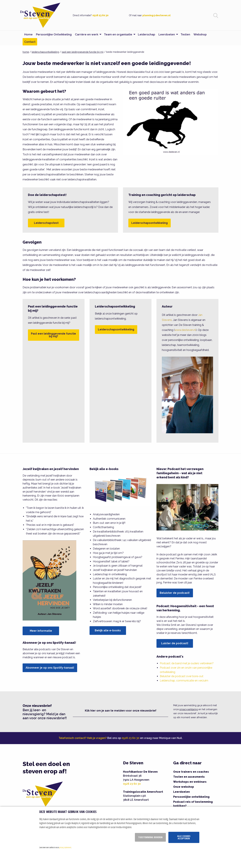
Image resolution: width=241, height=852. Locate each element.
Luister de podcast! (174, 643)
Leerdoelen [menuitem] (166, 34)
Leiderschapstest (46, 222)
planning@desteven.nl (156, 15)
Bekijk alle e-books (108, 630)
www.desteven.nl (185, 330)
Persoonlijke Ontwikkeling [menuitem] (54, 34)
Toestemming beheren (150, 837)
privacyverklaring (188, 709)
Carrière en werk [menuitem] (86, 34)
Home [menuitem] (28, 34)
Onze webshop (183, 786)
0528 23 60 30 (100, 15)
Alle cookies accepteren (183, 837)
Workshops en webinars (190, 781)
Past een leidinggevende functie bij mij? (53, 335)
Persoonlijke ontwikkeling (191, 796)
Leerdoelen (181, 791)
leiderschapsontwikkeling (45, 52)
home (26, 52)
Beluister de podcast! (175, 592)
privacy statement (65, 847)
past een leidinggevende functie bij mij (82, 52)
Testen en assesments (189, 776)
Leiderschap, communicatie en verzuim (184, 680)
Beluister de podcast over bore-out (181, 676)
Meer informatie (41, 630)
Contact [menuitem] (29, 41)
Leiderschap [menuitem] (146, 34)
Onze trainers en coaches (191, 771)
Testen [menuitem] (185, 34)
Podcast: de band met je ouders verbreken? (187, 663)
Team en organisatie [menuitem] (118, 34)
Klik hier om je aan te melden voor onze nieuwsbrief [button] (120, 710)
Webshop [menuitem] (200, 34)
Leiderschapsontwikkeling (149, 222)
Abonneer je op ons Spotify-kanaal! (50, 667)
